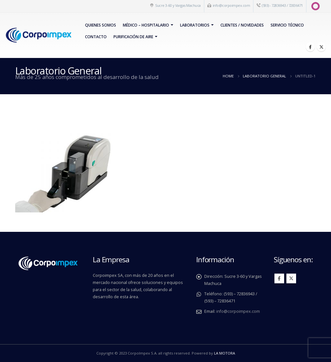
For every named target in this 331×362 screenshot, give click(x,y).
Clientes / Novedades (242, 25)
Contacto (96, 37)
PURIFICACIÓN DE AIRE (133, 37)
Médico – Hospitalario (146, 25)
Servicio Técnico (287, 25)
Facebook (279, 278)
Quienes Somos (100, 25)
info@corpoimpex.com (231, 5)
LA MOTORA (224, 353)
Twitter (291, 278)
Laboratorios (194, 25)
